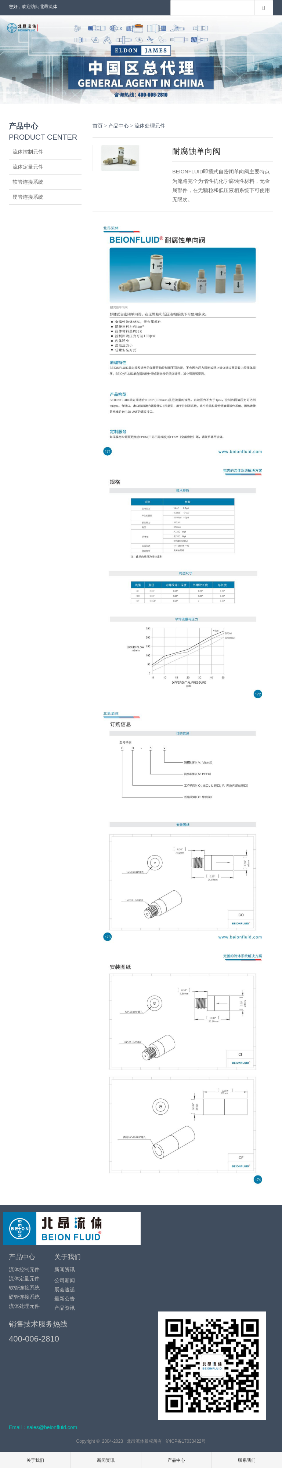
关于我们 (67, 1257)
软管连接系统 (27, 182)
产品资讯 (64, 1308)
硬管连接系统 (27, 197)
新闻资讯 (64, 1269)
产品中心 (118, 126)
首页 (98, 126)
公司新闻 (64, 1280)
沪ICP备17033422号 (186, 1441)
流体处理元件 (27, 212)
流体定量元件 (27, 167)
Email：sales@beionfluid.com (43, 1427)
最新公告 (64, 1299)
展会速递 (64, 1289)
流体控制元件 (27, 152)
